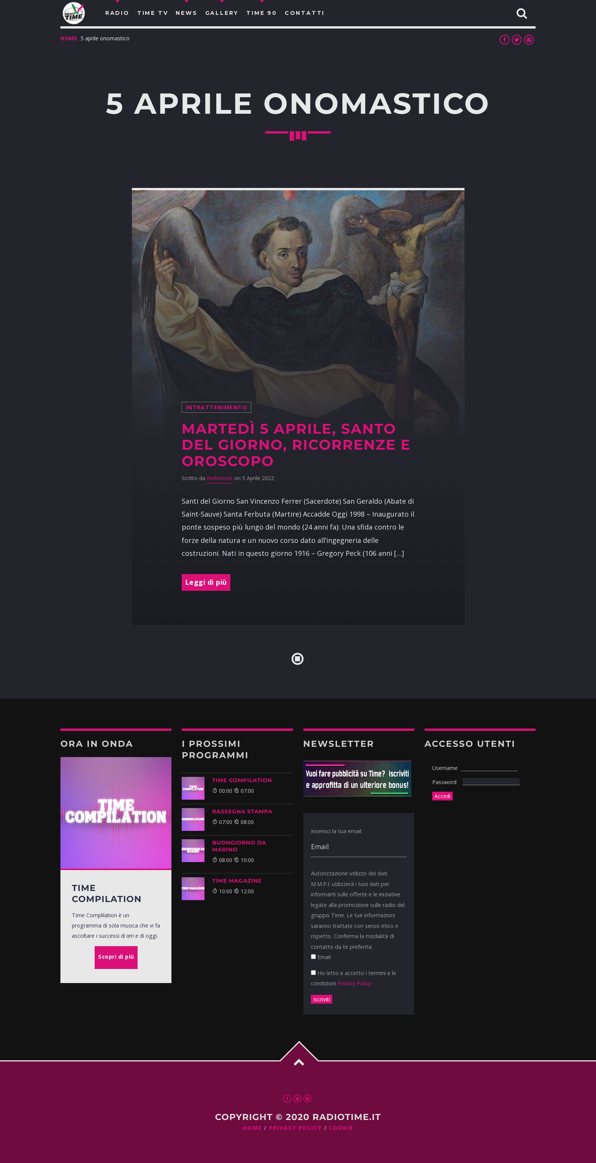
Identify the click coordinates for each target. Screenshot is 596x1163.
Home (69, 38)
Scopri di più (116, 956)
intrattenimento (216, 407)
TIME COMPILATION (242, 780)
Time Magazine (237, 880)
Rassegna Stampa (242, 811)
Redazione (220, 478)
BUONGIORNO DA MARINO (239, 846)
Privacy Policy (354, 983)
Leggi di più (206, 582)
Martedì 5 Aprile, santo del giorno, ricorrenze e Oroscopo (296, 445)
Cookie (341, 1128)
